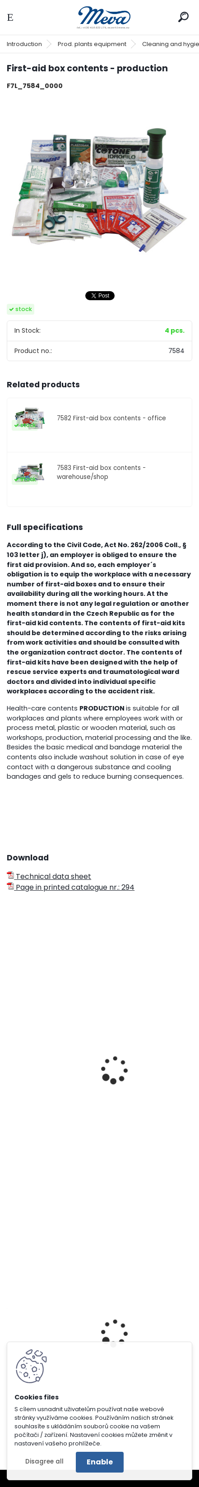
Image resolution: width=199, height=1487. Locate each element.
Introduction (24, 44)
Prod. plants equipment (92, 44)
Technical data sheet (49, 876)
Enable (100, 1462)
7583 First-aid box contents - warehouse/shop (101, 472)
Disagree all (44, 1461)
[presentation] (11, 1058)
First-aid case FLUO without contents (79, 1131)
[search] (183, 17)
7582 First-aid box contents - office (111, 418)
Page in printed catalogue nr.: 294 (70, 887)
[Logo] (99, 17)
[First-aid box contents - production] (99, 190)
